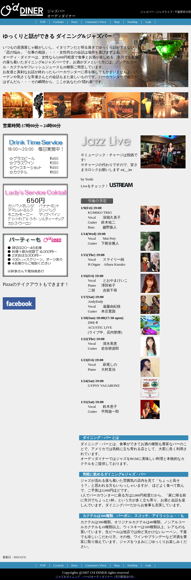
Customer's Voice (95, 21)
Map (117, 21)
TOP (43, 21)
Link (148, 21)
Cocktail (58, 21)
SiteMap (132, 21)
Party (74, 21)
